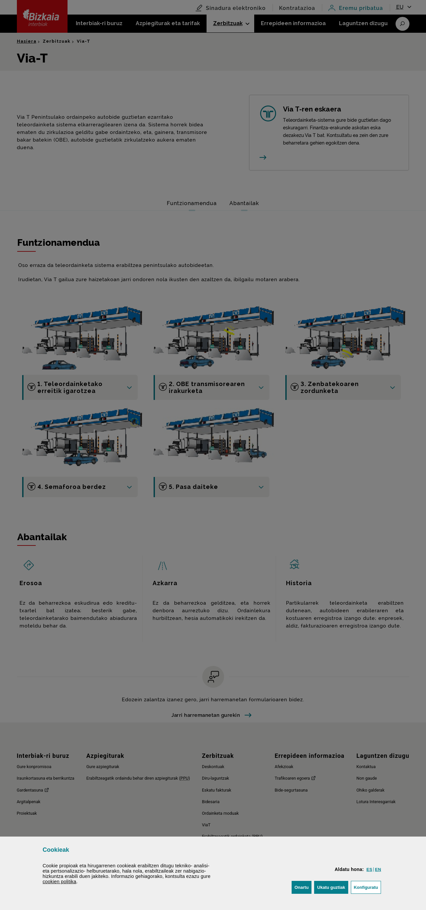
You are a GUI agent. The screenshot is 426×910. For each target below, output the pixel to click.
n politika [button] (59, 881)
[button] (369, 869)
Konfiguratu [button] (367, 887)
